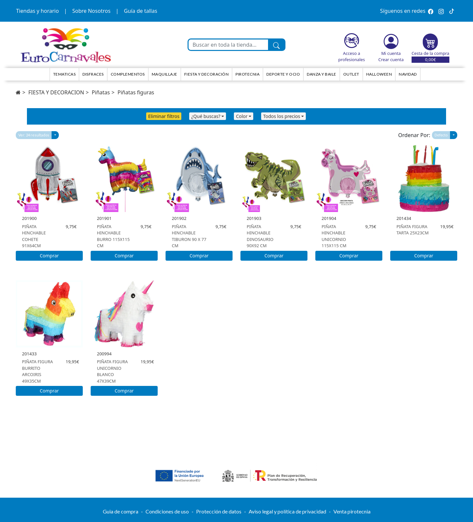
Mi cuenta (391, 53)
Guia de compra (120, 511)
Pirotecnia (247, 74)
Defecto (441, 134)
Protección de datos (218, 511)
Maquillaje (164, 74)
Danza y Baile (321, 74)
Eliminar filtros (163, 116)
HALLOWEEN (379, 74)
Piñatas (101, 92)
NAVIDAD (408, 74)
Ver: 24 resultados (33, 135)
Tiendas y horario (37, 10)
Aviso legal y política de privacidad (287, 511)
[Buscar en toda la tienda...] (228, 44)
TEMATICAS (64, 74)
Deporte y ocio (283, 74)
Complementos (128, 74)
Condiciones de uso (167, 511)
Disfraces (93, 74)
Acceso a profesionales (351, 56)
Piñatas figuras (136, 92)
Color (241, 116)
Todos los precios (281, 116)
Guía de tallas (140, 10)
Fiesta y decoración (206, 74)
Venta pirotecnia (352, 511)
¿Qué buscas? (205, 116)
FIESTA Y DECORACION (56, 92)
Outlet (351, 74)
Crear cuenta (391, 59)
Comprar (49, 255)
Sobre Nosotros (91, 10)
